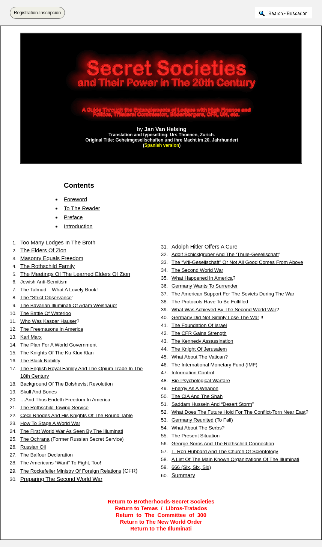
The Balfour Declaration (46, 455)
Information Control (193, 372)
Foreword (75, 199)
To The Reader (82, 208)
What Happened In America (202, 278)
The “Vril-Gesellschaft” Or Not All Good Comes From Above (237, 262)
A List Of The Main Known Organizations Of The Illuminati (235, 459)
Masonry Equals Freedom (51, 258)
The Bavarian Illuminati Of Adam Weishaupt (68, 305)
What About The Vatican (198, 357)
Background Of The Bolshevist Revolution (66, 384)
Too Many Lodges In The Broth (57, 243)
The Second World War (197, 270)
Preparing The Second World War (61, 479)
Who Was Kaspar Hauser (48, 321)
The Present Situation (196, 436)
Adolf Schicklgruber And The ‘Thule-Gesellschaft (225, 254)
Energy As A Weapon (195, 388)
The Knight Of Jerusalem (199, 349)
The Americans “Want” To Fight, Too (60, 463)
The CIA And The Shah (197, 396)
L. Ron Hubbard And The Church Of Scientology (225, 451)
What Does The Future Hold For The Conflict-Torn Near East (238, 412)
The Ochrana (35, 439)
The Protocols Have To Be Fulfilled (210, 301)
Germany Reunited (193, 420)
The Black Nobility (40, 360)
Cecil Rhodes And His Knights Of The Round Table (76, 415)
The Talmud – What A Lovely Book (58, 289)
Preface (73, 217)
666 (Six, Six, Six (190, 467)
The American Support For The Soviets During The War (233, 294)
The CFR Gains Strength (199, 333)
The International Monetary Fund (208, 365)
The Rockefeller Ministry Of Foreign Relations (70, 471)
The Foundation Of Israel (199, 325)
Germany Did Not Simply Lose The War (215, 317)
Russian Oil (33, 447)
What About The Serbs (197, 428)
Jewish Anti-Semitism (44, 282)
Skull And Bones (38, 392)
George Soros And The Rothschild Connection (223, 443)
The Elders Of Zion (43, 250)
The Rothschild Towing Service (54, 407)
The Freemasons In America (51, 329)
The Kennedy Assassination (202, 341)
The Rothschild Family (47, 266)
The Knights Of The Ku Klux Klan (56, 353)
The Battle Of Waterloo (45, 313)
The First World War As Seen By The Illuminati (71, 431)
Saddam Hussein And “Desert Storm (212, 404)
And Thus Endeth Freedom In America (67, 399)
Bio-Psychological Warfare (201, 380)
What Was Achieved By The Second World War (224, 309)
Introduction (78, 226)
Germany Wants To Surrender (205, 286)
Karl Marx (31, 337)
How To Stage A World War (50, 423)
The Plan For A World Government (58, 345)
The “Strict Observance (46, 297)
